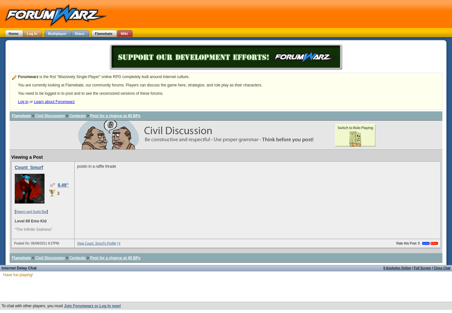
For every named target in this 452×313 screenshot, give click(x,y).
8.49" (63, 185)
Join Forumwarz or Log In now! (92, 306)
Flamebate (21, 116)
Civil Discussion (50, 116)
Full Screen (422, 268)
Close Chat (442, 268)
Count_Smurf (29, 167)
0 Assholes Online (397, 268)
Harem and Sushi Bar (31, 211)
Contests (77, 116)
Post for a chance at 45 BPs (115, 116)
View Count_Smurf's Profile (96, 243)
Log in (23, 102)
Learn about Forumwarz (54, 102)
